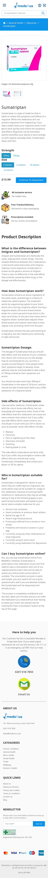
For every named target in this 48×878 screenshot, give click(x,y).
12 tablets (21, 164)
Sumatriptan (9, 26)
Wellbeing (7, 765)
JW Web (27, 872)
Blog (5, 800)
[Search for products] (21, 13)
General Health (16, 23)
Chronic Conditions (11, 749)
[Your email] (18, 823)
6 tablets (8, 164)
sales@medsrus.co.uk (12, 733)
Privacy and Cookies (11, 790)
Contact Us (7, 796)
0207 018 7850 (9, 728)
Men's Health (8, 755)
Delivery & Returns (11, 787)
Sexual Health (8, 758)
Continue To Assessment (31, 180)
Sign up (39, 824)
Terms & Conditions (11, 793)
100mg (16, 155)
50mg (6, 155)
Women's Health (10, 768)
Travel (5, 761)
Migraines (31, 23)
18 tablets (34, 164)
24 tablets (8, 170)
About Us (7, 783)
